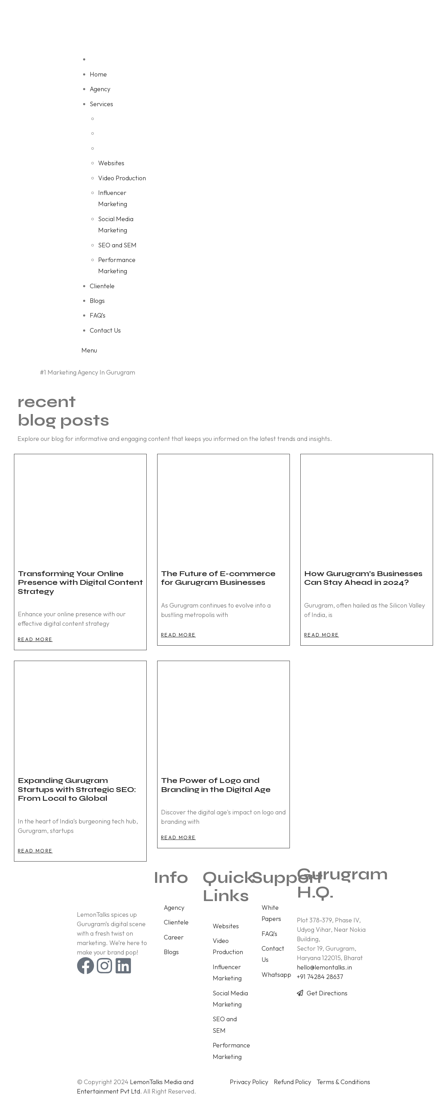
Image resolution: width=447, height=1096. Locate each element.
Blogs (171, 952)
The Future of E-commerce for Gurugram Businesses (218, 578)
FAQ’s (269, 934)
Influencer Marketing (227, 972)
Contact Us (273, 954)
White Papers (271, 913)
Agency (174, 907)
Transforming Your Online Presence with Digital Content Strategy (80, 582)
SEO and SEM (225, 1024)
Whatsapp (276, 975)
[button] (35, 639)
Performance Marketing (231, 1050)
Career (174, 937)
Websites (226, 926)
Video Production (228, 946)
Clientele (176, 922)
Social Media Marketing (230, 998)
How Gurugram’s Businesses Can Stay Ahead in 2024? (363, 578)
